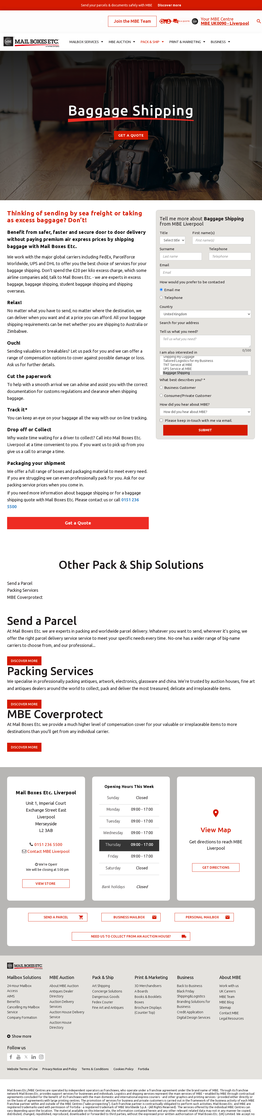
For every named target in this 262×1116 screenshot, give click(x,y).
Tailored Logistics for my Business (205, 361)
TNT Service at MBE (205, 365)
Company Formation (22, 1017)
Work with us (229, 986)
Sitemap (225, 1007)
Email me (172, 290)
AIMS (10, 996)
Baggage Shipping (205, 373)
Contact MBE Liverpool (48, 851)
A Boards (141, 991)
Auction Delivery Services (62, 1004)
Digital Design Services (193, 1017)
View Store (45, 883)
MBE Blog (226, 1002)
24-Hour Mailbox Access (19, 988)
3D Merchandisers (148, 986)
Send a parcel (56, 917)
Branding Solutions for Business (193, 1004)
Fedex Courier (102, 1002)
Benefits (13, 1002)
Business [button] (220, 34)
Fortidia (143, 1069)
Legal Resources (231, 1018)
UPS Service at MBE (205, 369)
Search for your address (179, 323)
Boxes (139, 1002)
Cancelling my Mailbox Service (23, 1009)
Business (185, 977)
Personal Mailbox (202, 917)
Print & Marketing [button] (187, 34)
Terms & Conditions (95, 1069)
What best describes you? (181, 380)
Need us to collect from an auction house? (131, 936)
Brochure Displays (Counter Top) (148, 1010)
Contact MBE (229, 1013)
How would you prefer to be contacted (192, 282)
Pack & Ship (103, 977)
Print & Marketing (151, 977)
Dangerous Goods (105, 997)
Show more (19, 1036)
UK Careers (227, 991)
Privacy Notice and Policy (59, 1069)
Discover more (24, 661)
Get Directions (215, 867)
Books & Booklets (148, 997)
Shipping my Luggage (205, 357)
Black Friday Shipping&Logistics (191, 993)
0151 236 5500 (48, 844)
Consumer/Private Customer (187, 396)
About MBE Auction (64, 986)
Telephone (173, 298)
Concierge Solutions (107, 991)
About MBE (230, 977)
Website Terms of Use (22, 1069)
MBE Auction (62, 977)
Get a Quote (131, 135)
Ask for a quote (164, 17)
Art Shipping (101, 986)
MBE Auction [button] (122, 34)
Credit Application (190, 1012)
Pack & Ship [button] (152, 34)
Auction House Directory (61, 1025)
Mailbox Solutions (24, 977)
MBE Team (227, 997)
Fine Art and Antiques (108, 1007)
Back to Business (189, 986)
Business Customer (180, 388)
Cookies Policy (123, 1069)
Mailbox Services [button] (86, 34)
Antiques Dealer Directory (61, 993)
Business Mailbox (129, 917)
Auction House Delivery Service (67, 1014)
